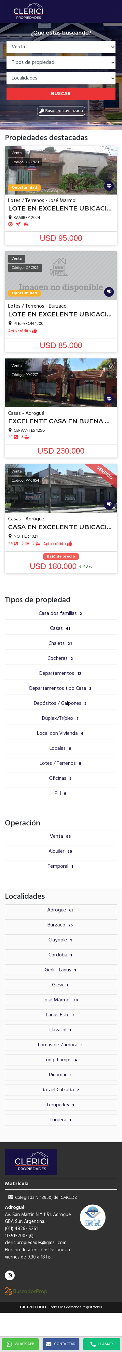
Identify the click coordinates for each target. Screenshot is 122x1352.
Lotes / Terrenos (61, 763)
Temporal (61, 866)
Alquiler (61, 851)
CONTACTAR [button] (60, 1344)
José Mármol (61, 1000)
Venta (61, 836)
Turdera (61, 1120)
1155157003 (19, 1236)
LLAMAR (101, 1344)
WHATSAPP (20, 1344)
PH (61, 793)
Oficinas (61, 778)
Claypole (61, 940)
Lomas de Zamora (61, 1045)
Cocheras (61, 658)
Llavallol (61, 1030)
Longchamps (61, 1060)
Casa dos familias (61, 613)
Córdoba (61, 955)
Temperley (61, 1105)
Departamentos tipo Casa (61, 688)
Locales (61, 748)
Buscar (61, 94)
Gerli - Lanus (61, 970)
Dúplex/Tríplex (61, 718)
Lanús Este (61, 1015)
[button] (113, 11)
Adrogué (61, 910)
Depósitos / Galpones (61, 703)
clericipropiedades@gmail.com (35, 1243)
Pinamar (61, 1075)
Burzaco (61, 925)
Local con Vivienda (61, 733)
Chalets (61, 643)
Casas (61, 628)
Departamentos (61, 673)
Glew (61, 985)
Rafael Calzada (61, 1090)
